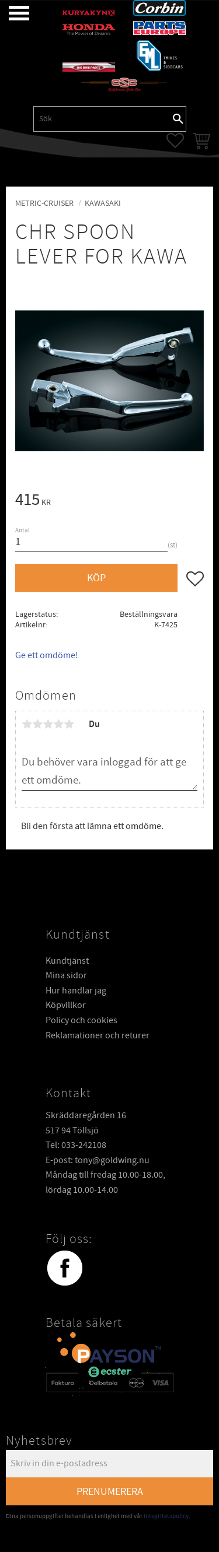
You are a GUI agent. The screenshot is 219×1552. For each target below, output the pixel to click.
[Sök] (178, 119)
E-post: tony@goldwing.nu (98, 1159)
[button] (10, 13)
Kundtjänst (67, 960)
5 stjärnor (69, 724)
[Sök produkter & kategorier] (102, 119)
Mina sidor (66, 975)
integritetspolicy (166, 1515)
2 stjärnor (37, 724)
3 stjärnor (48, 724)
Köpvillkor (66, 1004)
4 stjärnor (58, 724)
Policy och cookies (81, 1020)
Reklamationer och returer (98, 1035)
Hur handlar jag (76, 990)
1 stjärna (27, 724)
